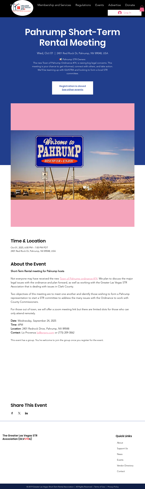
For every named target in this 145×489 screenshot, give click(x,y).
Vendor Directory (125, 465)
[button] (141, 9)
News (119, 454)
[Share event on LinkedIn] (26, 413)
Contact (121, 471)
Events (120, 459)
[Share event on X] (19, 413)
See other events (72, 89)
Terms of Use (99, 487)
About (120, 442)
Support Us (122, 448)
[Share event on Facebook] (12, 413)
